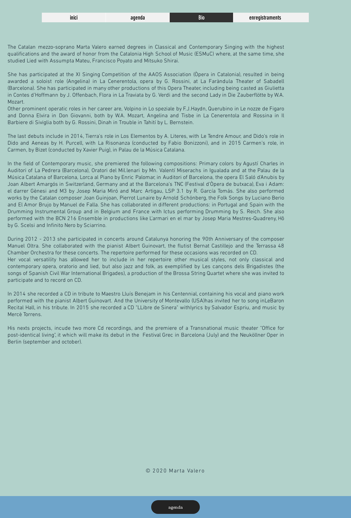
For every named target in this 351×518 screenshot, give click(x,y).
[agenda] (175, 507)
